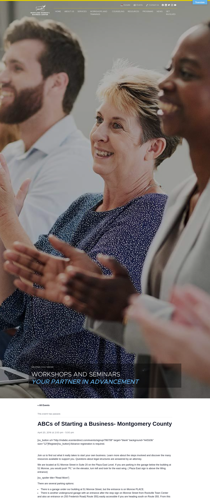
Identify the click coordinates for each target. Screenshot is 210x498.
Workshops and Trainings (98, 13)
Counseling (118, 11)
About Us (69, 11)
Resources (133, 11)
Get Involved (171, 13)
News (160, 11)
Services (82, 11)
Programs (148, 11)
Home (58, 11)
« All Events (44, 405)
